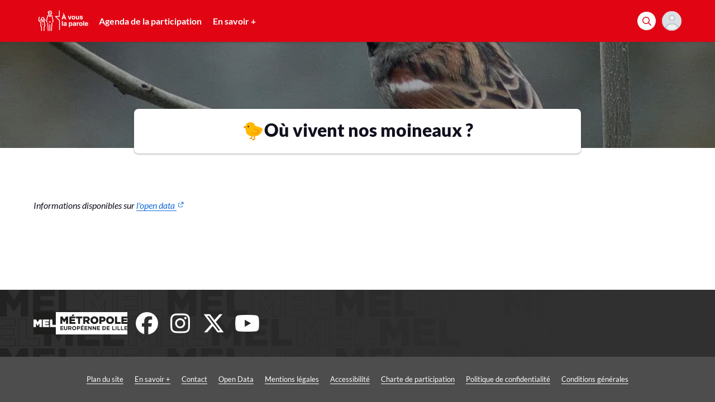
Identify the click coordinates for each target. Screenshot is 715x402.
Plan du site (105, 379)
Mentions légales (292, 379)
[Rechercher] (646, 21)
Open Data (236, 379)
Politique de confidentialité (508, 379)
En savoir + (234, 21)
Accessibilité (350, 379)
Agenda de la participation (150, 21)
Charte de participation (418, 379)
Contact (194, 379)
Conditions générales (594, 379)
